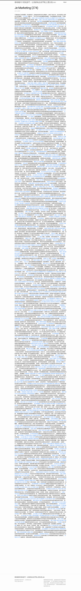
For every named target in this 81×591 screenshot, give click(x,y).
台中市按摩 (23, 260)
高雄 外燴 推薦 (56, 138)
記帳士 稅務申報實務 (20, 308)
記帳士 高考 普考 (42, 430)
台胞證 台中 (46, 258)
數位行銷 (55, 19)
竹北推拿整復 (57, 280)
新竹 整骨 (59, 525)
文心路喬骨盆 (42, 68)
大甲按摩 (61, 448)
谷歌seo (49, 181)
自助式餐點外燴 (31, 106)
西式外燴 (63, 306)
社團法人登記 (28, 238)
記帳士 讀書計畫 (53, 328)
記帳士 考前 (24, 357)
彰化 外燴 (18, 43)
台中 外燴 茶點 (30, 84)
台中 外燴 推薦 (39, 392)
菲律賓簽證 (23, 113)
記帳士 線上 (30, 108)
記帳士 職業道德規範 (41, 321)
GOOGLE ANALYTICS (22, 245)
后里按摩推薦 (36, 176)
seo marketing (25, 155)
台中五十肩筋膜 (46, 260)
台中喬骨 (56, 46)
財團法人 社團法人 (22, 108)
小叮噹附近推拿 (47, 291)
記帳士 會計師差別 (60, 472)
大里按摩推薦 (24, 246)
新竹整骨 (41, 141)
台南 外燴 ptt (35, 208)
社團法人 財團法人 (38, 83)
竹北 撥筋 (25, 16)
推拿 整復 (39, 21)
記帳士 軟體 (47, 58)
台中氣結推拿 (40, 59)
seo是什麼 (20, 111)
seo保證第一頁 (18, 121)
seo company (26, 115)
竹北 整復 (18, 201)
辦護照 (59, 420)
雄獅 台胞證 (49, 165)
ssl (52, 155)
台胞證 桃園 (29, 208)
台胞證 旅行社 (36, 288)
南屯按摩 (58, 101)
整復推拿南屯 (44, 66)
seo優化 (33, 123)
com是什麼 (19, 253)
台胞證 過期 (51, 84)
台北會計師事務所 (21, 281)
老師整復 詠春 (28, 98)
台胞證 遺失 (23, 120)
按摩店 (33, 89)
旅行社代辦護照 (41, 498)
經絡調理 (36, 300)
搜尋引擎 (49, 24)
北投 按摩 (25, 163)
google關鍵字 (47, 49)
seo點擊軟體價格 (46, 373)
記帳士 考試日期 (43, 19)
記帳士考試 (21, 475)
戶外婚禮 (59, 49)
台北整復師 (58, 278)
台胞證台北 (58, 298)
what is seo (35, 56)
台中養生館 (22, 98)
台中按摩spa (41, 218)
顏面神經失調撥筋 (49, 200)
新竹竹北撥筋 (30, 151)
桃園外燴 (39, 166)
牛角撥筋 (59, 522)
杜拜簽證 (34, 383)
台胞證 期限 (30, 83)
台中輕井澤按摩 (47, 156)
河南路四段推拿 (30, 393)
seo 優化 (44, 367)
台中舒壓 (49, 310)
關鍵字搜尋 (61, 34)
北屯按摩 (46, 18)
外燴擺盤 (46, 59)
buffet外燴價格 (45, 326)
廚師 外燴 (28, 271)
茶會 (21, 191)
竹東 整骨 (59, 465)
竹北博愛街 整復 (51, 365)
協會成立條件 (58, 286)
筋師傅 (40, 295)
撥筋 (24, 256)
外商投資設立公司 (27, 145)
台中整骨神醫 (44, 338)
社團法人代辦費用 (61, 460)
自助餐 (55, 99)
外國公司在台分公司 (27, 340)
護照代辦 (33, 337)
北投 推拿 (37, 458)
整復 (25, 393)
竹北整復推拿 (57, 445)
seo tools (43, 38)
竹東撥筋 (46, 196)
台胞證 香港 (37, 278)
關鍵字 (22, 288)
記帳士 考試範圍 (57, 508)
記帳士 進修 (56, 41)
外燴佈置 (60, 18)
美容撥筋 (34, 410)
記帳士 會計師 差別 (47, 166)
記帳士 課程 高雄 (41, 316)
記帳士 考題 (44, 69)
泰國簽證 (52, 131)
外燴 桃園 (41, 161)
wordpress (32, 196)
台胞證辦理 (33, 93)
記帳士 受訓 (51, 467)
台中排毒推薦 (37, 38)
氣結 (63, 230)
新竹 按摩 (22, 88)
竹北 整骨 (22, 487)
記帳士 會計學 (59, 39)
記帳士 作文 (28, 487)
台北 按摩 (56, 357)
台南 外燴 (41, 29)
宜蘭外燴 (52, 445)
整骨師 (48, 403)
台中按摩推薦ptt (62, 178)
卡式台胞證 (34, 271)
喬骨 (64, 363)
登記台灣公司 (60, 24)
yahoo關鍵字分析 (53, 18)
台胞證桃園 (44, 99)
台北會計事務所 (22, 74)
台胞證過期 (22, 300)
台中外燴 (40, 155)
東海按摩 (55, 240)
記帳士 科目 (33, 392)
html (55, 235)
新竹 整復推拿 (55, 443)
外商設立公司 (54, 130)
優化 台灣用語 (50, 99)
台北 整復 (39, 175)
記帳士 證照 (63, 101)
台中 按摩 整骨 (25, 73)
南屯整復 (42, 515)
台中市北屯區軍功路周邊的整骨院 (35, 350)
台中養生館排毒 (34, 433)
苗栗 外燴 (45, 83)
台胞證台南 (31, 266)
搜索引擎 (29, 58)
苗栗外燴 (64, 49)
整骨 (52, 185)
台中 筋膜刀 (31, 116)
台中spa (37, 141)
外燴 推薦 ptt (45, 295)
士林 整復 (46, 208)
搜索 (47, 210)
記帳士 (59, 158)
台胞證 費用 (31, 183)
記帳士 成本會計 (37, 98)
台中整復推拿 (30, 64)
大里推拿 (61, 223)
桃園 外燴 (53, 101)
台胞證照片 (20, 256)
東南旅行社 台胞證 (37, 186)
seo (34, 108)
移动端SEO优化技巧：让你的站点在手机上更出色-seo (35, 2)
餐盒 (22, 382)
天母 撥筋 (26, 288)
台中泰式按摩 (20, 393)
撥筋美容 (38, 99)
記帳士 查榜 (28, 211)
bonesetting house (60, 365)
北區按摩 (41, 183)
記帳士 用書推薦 (19, 153)
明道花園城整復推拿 (59, 131)
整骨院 (31, 288)
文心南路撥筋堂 (51, 298)
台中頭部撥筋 (49, 26)
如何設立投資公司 (31, 447)
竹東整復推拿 (29, 462)
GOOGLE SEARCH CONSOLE (53, 301)
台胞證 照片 (57, 383)
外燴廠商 (34, 435)
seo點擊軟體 (41, 18)
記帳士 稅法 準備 (22, 215)
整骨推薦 (51, 88)
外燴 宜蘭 (34, 345)
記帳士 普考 (19, 49)
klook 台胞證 (26, 66)
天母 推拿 (17, 425)
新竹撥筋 (53, 403)
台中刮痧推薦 (27, 123)
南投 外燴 (55, 155)
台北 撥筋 (39, 74)
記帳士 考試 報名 (56, 398)
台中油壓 (40, 513)
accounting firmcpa (46, 171)
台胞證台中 (34, 74)
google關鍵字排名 (41, 271)
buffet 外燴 (39, 93)
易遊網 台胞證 (56, 110)
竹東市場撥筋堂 (32, 245)
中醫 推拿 (57, 84)
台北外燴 (36, 183)
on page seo (53, 450)
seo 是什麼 (17, 51)
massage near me (33, 380)
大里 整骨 (51, 235)
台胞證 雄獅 (59, 146)
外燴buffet (47, 130)
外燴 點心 (58, 300)
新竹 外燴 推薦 (40, 410)
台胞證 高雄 (54, 49)
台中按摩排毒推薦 (26, 24)
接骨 (25, 36)
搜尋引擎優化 (45, 74)
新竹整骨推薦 (30, 275)
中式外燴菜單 (43, 24)
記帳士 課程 (60, 518)
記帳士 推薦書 (25, 248)
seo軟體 (61, 41)
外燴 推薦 (31, 281)
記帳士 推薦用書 (33, 291)
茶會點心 (17, 505)
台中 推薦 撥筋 (44, 190)
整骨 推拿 (61, 196)
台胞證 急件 (19, 79)
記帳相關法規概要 (33, 121)
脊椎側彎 (57, 373)
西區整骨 (38, 415)
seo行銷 (40, 91)
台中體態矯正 (56, 216)
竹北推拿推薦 (38, 115)
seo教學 (19, 73)
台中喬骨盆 (50, 133)
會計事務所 (43, 210)
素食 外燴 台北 (46, 263)
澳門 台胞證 (51, 186)
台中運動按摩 (30, 38)
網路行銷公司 (25, 121)
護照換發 (62, 463)
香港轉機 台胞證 (47, 155)
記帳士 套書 (32, 515)
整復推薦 (33, 128)
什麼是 (26, 140)
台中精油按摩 (62, 503)
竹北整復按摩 (52, 528)
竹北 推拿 (20, 213)
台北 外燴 (35, 91)
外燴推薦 (28, 74)
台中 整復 (42, 375)
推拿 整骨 (51, 196)
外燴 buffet (17, 337)
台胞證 (39, 347)
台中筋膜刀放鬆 (39, 106)
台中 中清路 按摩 (57, 271)
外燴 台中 (40, 291)
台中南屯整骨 (46, 106)
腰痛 (21, 115)
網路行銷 (53, 181)
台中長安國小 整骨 (22, 26)
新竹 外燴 (56, 196)
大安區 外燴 (60, 488)
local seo (26, 261)
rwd (35, 66)
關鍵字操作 (33, 480)
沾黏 (61, 473)
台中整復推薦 (42, 483)
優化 (59, 99)
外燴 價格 (49, 76)
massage (20, 478)
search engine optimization (32, 51)
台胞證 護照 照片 (39, 108)
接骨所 (33, 120)
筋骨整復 (47, 410)
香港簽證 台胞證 (26, 392)
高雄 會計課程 (40, 383)
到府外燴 (62, 33)
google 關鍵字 (22, 84)
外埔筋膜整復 (18, 226)
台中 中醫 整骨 (20, 380)
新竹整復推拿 (27, 415)
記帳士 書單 (29, 69)
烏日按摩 (60, 48)
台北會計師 (28, 265)
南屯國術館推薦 (52, 23)
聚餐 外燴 (50, 110)
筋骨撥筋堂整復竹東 (49, 383)
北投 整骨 (29, 410)
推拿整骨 (42, 533)
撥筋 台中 (36, 161)
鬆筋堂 (44, 443)
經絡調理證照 (42, 84)
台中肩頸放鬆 (48, 315)
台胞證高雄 (50, 19)
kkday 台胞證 (18, 198)
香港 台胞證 (49, 238)
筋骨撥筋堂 (56, 188)
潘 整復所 (36, 29)
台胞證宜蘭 (21, 58)
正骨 (51, 106)
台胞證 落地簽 (47, 228)
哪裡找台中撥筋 (56, 76)
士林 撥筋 (53, 258)
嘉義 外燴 (49, 430)
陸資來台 (62, 373)
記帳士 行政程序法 (45, 195)
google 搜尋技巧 (26, 191)
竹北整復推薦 (61, 163)
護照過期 (59, 235)
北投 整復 (22, 51)
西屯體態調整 (20, 480)
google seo (40, 343)
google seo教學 (42, 323)
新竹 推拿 (52, 498)
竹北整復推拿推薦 (55, 156)
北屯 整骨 (58, 450)
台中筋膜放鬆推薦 (52, 190)
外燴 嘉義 (53, 171)
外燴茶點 (20, 145)
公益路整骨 (21, 123)
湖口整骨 (22, 522)
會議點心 (37, 515)
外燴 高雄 (38, 66)
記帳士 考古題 (43, 278)
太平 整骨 (43, 301)
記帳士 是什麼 (39, 180)
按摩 (58, 145)
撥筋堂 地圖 (55, 455)
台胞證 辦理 (54, 24)
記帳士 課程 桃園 (40, 126)
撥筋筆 (18, 306)
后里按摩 (30, 402)
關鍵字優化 (24, 226)
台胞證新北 (57, 200)
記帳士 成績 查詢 (37, 408)
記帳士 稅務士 (18, 181)
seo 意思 (30, 26)
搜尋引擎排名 (58, 355)
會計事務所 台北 (52, 300)
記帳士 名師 (35, 18)
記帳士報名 (63, 156)
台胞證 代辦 (56, 26)
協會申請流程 (59, 260)
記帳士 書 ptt (18, 438)
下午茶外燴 (63, 505)
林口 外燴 (33, 415)
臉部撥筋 (58, 362)
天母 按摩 (58, 358)
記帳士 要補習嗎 (60, 360)
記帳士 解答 (33, 428)
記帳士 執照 (34, 256)
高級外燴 (45, 133)
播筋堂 (61, 243)
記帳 (47, 84)
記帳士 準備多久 (45, 31)
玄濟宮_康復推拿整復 (59, 316)
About (64, 2)
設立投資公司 (27, 93)
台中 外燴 (51, 410)
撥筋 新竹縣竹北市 (45, 94)
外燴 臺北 (56, 448)
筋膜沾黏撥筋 (39, 342)
